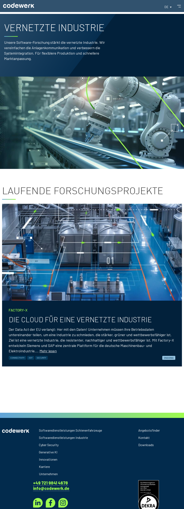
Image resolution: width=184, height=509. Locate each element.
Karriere (45, 467)
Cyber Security (50, 445)
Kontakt (144, 438)
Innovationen (49, 459)
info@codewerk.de (51, 488)
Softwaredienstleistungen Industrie (67, 438)
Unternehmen (50, 474)
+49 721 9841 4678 (50, 482)
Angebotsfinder (150, 430)
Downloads (146, 445)
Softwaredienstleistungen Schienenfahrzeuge (75, 430)
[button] (168, 8)
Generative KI (49, 452)
